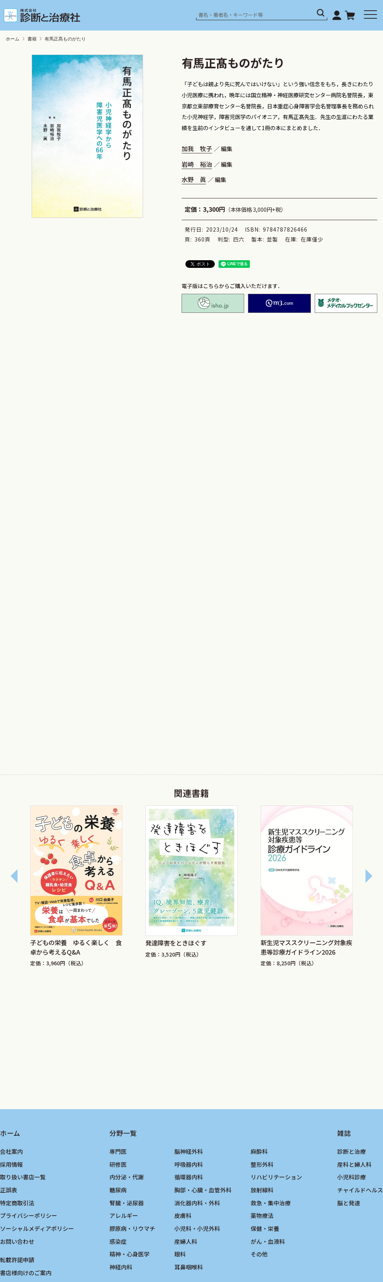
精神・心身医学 (129, 1254)
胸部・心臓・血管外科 (203, 1190)
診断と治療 (351, 1151)
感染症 (118, 1241)
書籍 (32, 39)
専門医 (118, 1151)
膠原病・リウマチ (132, 1228)
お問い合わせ (17, 1241)
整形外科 (262, 1164)
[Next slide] (368, 876)
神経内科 (120, 1267)
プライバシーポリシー (28, 1215)
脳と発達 (348, 1203)
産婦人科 (185, 1241)
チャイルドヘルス (360, 1190)
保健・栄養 (265, 1228)
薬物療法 (262, 1215)
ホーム (12, 39)
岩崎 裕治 (197, 164)
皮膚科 (183, 1215)
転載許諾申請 (17, 1260)
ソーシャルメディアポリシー (37, 1228)
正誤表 (8, 1190)
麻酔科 (259, 1151)
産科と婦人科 (354, 1164)
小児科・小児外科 (197, 1228)
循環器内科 (188, 1177)
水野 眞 (194, 179)
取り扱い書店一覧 (23, 1177)
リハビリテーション (276, 1177)
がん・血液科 (268, 1241)
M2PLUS (279, 303)
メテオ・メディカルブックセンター (346, 303)
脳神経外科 (188, 1151)
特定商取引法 (17, 1203)
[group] (76, 887)
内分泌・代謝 (126, 1177)
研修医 (118, 1164)
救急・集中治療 (271, 1203)
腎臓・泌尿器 (126, 1203)
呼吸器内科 (188, 1164)
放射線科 (262, 1190)
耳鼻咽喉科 (188, 1267)
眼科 (180, 1254)
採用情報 (11, 1164)
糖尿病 (118, 1190)
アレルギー (123, 1215)
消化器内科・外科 (197, 1203)
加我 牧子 (197, 148)
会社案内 (11, 1151)
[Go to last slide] (14, 876)
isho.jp (213, 303)
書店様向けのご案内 (25, 1273)
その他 (259, 1254)
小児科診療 (351, 1177)
